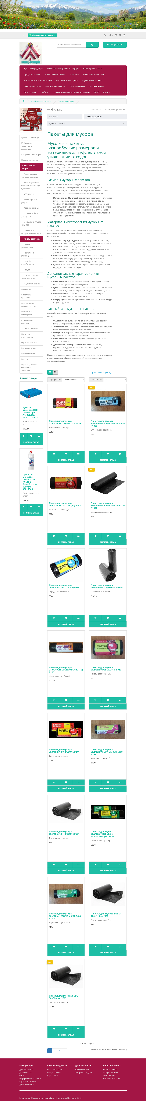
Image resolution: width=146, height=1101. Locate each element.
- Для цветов (27, 194)
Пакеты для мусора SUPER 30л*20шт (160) (64, 997)
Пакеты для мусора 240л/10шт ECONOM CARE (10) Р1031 (66, 670)
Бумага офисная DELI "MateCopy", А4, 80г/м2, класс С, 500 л (30, 412)
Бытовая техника (96, 86)
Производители (82, 1069)
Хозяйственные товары (55, 74)
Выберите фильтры (115, 109)
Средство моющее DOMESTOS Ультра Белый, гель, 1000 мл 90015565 (30, 481)
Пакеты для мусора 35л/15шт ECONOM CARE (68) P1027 (107, 752)
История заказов (110, 1072)
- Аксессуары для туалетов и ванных (29, 175)
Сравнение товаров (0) (101, 372)
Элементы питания (32, 86)
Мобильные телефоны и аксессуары (63, 68)
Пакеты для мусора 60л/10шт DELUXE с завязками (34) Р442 (102, 834)
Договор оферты (26, 1084)
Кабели (45, 92)
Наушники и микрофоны (67, 80)
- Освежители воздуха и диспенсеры (31, 232)
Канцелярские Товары (92, 68)
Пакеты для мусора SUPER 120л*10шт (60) (106, 915)
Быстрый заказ (31, 442)
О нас (21, 1075)
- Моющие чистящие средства (31, 223)
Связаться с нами (54, 1069)
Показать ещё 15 (87, 1043)
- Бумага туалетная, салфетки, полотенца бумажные (30, 185)
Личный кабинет (110, 1069)
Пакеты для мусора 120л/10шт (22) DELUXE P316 (65, 422)
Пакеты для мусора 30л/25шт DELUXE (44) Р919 (106, 668)
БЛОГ (96, 92)
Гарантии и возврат (28, 1081)
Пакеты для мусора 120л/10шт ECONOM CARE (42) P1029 (108, 423)
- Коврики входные (30, 208)
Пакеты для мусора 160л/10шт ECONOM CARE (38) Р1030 (108, 505)
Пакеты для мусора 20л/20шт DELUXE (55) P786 (64, 586)
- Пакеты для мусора (30, 239)
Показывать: (96, 379)
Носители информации (55, 86)
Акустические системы (92, 80)
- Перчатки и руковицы (27, 254)
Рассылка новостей (111, 1078)
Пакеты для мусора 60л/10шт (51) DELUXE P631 (64, 832)
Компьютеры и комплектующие (38, 80)
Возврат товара (54, 1072)
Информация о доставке (30, 1078)
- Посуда (25, 270)
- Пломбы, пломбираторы (28, 263)
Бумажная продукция (33, 68)
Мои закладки (109, 1075)
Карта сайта (52, 1075)
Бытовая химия (31, 92)
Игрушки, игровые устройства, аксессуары (71, 92)
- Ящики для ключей (30, 284)
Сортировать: (55, 379)
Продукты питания (32, 74)
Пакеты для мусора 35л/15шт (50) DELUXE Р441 (64, 750)
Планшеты (74, 74)
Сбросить (96, 109)
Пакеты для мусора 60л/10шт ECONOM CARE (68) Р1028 (65, 916)
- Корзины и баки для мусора (29, 215)
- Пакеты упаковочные (27, 246)
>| (64, 1050)
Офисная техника (77, 86)
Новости (107, 92)
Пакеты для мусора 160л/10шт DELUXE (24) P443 (65, 504)
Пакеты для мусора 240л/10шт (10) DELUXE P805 (106, 586)
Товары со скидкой (83, 1072)
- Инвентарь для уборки (29, 201)
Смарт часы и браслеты (93, 74)
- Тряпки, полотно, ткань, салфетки (30, 277)
